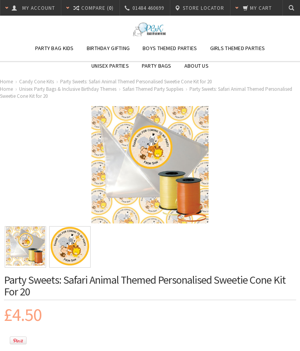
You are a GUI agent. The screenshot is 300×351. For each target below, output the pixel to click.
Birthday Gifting (108, 48)
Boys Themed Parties (170, 48)
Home (6, 81)
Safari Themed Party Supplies (153, 89)
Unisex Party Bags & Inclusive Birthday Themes (67, 89)
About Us (196, 65)
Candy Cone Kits (36, 81)
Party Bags (156, 65)
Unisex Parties (110, 65)
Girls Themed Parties (237, 48)
